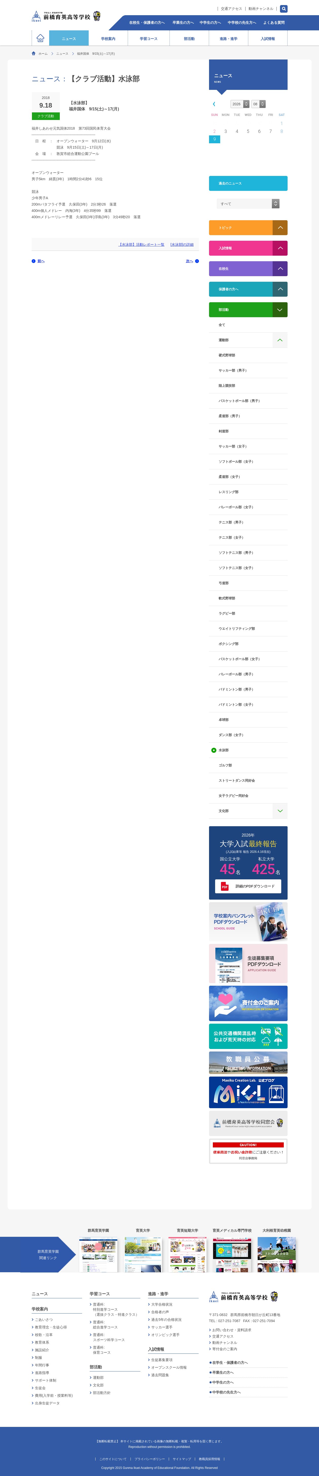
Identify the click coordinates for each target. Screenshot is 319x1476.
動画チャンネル (261, 9)
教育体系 (42, 1342)
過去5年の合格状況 (166, 1320)
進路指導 (42, 1373)
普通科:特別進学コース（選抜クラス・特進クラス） (116, 1309)
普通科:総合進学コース (105, 1324)
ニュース (62, 53)
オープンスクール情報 (169, 1367)
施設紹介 (42, 1350)
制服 (38, 1358)
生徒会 (40, 1388)
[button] (212, 103)
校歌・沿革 (44, 1335)
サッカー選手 (162, 1327)
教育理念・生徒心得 (51, 1327)
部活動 (96, 1367)
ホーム (43, 53)
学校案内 (40, 1309)
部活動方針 (102, 1393)
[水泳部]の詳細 (182, 244)
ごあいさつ (44, 1320)
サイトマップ (182, 1459)
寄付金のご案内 (224, 1349)
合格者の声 (160, 1312)
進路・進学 (158, 1294)
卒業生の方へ (223, 1372)
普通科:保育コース (102, 1349)
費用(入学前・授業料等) (54, 1395)
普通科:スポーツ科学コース (109, 1337)
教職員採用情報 (209, 1459)
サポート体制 (45, 1380)
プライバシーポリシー (150, 1459)
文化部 (98, 1385)
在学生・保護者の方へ (230, 1363)
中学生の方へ (223, 1382)
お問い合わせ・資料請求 (231, 1330)
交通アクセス (231, 9)
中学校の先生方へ (226, 1392)
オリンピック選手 (165, 1335)
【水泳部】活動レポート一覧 (141, 244)
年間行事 (42, 1365)
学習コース (100, 1294)
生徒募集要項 (162, 1360)
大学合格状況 (162, 1304)
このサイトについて (113, 1459)
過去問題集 (160, 1375)
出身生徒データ (47, 1403)
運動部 (98, 1378)
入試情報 (156, 1349)
